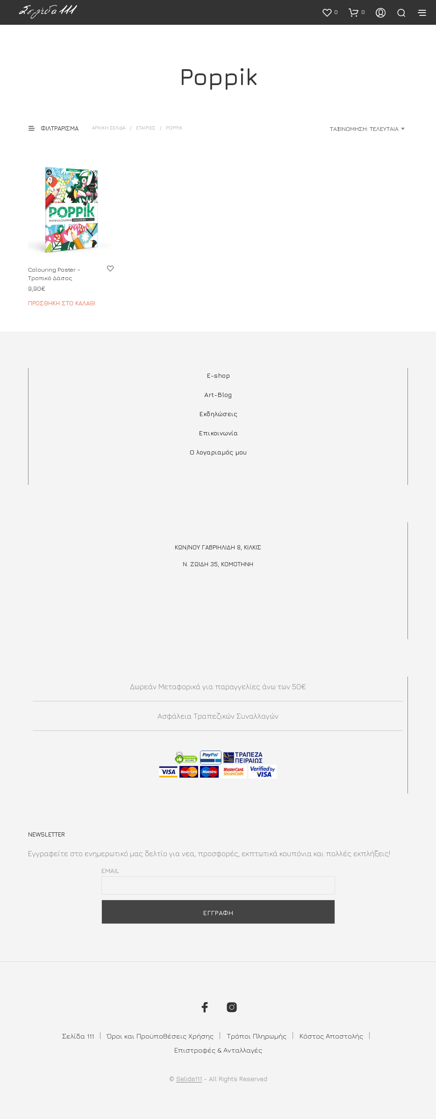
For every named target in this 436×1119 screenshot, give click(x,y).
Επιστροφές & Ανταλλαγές (218, 1050)
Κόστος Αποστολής (331, 1036)
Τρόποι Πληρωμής (256, 1036)
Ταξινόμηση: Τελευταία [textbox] (364, 128)
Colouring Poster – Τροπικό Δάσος (54, 274)
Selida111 (189, 1079)
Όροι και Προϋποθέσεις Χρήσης (160, 1036)
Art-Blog (218, 394)
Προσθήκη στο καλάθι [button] (61, 303)
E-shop (218, 375)
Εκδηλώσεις (218, 414)
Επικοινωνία (218, 433)
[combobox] (334, 128)
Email (110, 870)
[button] (330, 12)
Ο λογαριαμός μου (218, 452)
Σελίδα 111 (78, 1036)
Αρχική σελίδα (108, 127)
